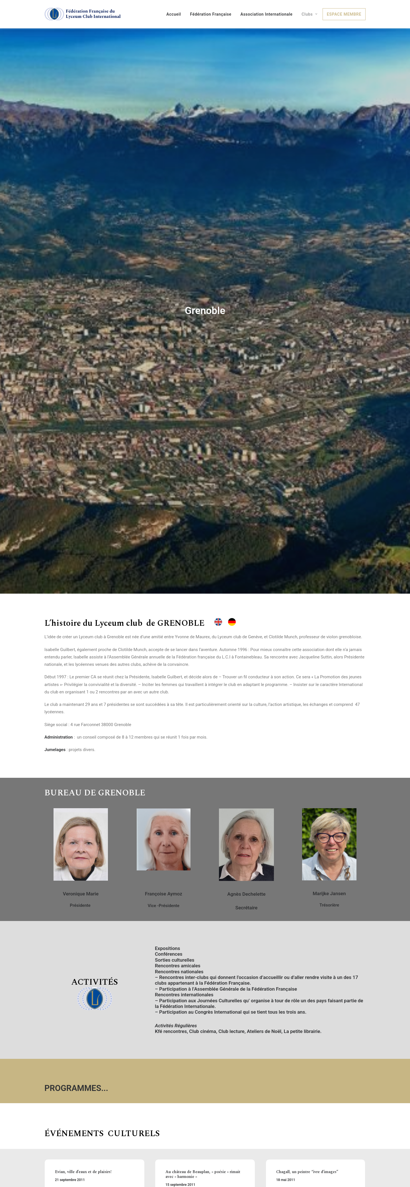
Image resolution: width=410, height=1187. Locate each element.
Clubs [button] (309, 14)
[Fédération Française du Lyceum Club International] (84, 14)
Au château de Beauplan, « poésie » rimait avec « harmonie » (203, 1095)
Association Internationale (266, 14)
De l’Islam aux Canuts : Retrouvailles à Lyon (92, 1141)
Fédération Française (210, 14)
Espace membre (344, 14)
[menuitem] (175, 14)
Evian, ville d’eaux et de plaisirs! (85, 1092)
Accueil (173, 14)
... (104, 1008)
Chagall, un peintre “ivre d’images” (310, 1093)
